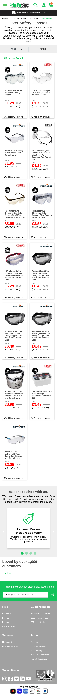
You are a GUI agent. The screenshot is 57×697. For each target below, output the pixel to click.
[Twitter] (17, 679)
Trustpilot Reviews (38, 646)
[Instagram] (5, 679)
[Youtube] (29, 679)
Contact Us (6, 614)
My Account (7, 642)
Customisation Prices (39, 618)
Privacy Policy (36, 650)
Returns (5, 622)
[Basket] (52, 5)
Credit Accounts (8, 626)
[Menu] (5, 5)
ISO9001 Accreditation (40, 655)
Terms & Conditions (39, 659)
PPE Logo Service (38, 622)
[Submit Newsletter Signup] (53, 594)
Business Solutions (10, 646)
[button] (3, 531)
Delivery (5, 618)
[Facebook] (11, 679)
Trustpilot (7, 573)
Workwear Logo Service (40, 614)
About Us (34, 642)
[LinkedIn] (23, 679)
